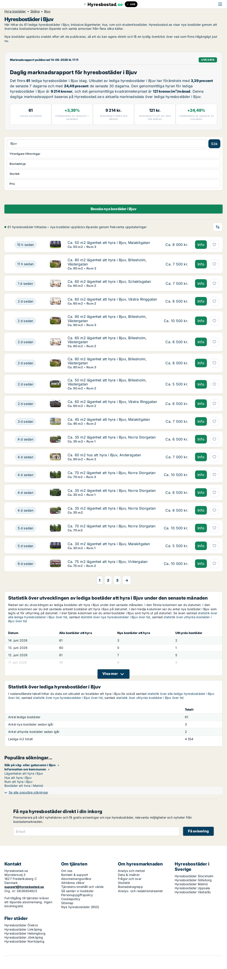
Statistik (124, 883)
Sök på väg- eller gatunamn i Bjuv (30, 765)
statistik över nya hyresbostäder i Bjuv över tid (115, 617)
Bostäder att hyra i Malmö (23, 786)
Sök (214, 144)
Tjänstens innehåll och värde (82, 887)
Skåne (35, 11)
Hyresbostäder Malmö (191, 884)
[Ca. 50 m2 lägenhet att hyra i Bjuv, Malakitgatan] (25, 244)
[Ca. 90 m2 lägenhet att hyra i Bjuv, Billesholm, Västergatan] (25, 320)
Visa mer (110, 673)
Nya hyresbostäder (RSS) (80, 907)
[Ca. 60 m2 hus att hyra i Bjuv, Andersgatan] (25, 457)
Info (201, 244)
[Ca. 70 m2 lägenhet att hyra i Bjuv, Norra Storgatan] (25, 475)
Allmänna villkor (72, 883)
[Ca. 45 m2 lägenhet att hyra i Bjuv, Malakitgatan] (25, 421)
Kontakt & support (74, 875)
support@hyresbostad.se (24, 887)
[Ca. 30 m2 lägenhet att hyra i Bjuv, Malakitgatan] (25, 546)
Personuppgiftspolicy (77, 895)
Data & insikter (129, 875)
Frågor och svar (129, 879)
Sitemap (67, 903)
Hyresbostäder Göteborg (193, 880)
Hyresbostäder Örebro (21, 925)
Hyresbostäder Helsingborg (24, 933)
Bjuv (47, 11)
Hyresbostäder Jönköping (23, 937)
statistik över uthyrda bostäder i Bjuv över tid (150, 698)
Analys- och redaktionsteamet (140, 891)
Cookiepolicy (70, 899)
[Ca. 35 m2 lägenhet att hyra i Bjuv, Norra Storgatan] (25, 439)
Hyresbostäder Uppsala (192, 888)
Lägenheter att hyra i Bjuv (23, 773)
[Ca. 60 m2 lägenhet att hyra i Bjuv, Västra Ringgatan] (25, 301)
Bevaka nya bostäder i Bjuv (113, 209)
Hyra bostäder (15, 11)
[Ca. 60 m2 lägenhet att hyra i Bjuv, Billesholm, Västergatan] (25, 342)
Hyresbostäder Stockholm (194, 876)
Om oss (66, 871)
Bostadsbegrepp (130, 887)
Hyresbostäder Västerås (193, 892)
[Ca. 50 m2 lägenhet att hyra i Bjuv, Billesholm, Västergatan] (25, 384)
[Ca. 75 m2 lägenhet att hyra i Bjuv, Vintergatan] (25, 563)
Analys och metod (131, 871)
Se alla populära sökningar (28, 792)
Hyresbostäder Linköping (23, 929)
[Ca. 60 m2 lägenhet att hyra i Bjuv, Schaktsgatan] (25, 283)
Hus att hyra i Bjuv (18, 778)
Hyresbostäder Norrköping (24, 941)
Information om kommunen (25, 769)
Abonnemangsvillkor (76, 879)
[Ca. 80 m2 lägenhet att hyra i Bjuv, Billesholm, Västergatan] (25, 264)
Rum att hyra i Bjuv (18, 782)
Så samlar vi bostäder (77, 891)
